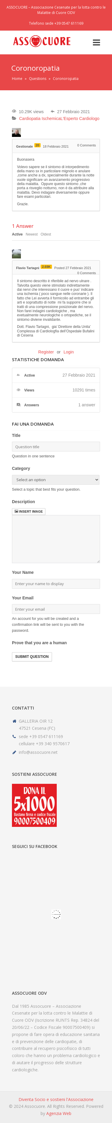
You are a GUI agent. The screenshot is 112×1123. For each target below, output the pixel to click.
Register (46, 352)
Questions (37, 78)
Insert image (29, 511)
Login (69, 352)
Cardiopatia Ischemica (40, 118)
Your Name (23, 572)
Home (17, 78)
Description (23, 501)
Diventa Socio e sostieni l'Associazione (56, 1099)
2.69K (46, 266)
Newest (32, 234)
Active (17, 234)
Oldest (46, 234)
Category (21, 468)
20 (37, 145)
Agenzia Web (58, 1113)
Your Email (22, 598)
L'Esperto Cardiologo (80, 118)
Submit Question (32, 657)
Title (16, 435)
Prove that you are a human (39, 642)
